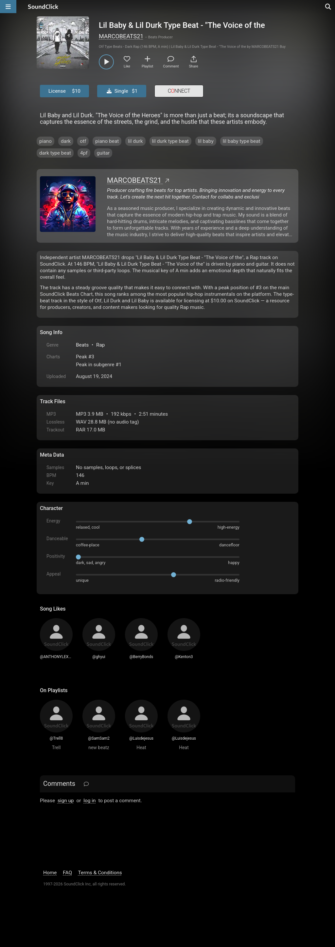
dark (66, 141)
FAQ (67, 873)
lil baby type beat (241, 141)
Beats (82, 345)
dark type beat (55, 153)
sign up (66, 801)
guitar (103, 153)
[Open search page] (328, 6)
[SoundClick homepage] (43, 6)
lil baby (206, 141)
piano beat (107, 141)
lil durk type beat (170, 141)
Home (50, 873)
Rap (100, 345)
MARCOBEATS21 (121, 36)
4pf (84, 153)
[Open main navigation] (8, 6)
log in (89, 801)
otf (83, 141)
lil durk (135, 141)
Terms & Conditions (100, 873)
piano (45, 141)
